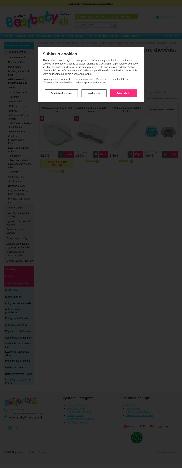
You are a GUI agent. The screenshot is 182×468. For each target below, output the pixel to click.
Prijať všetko (124, 78)
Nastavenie (94, 78)
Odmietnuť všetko (61, 78)
